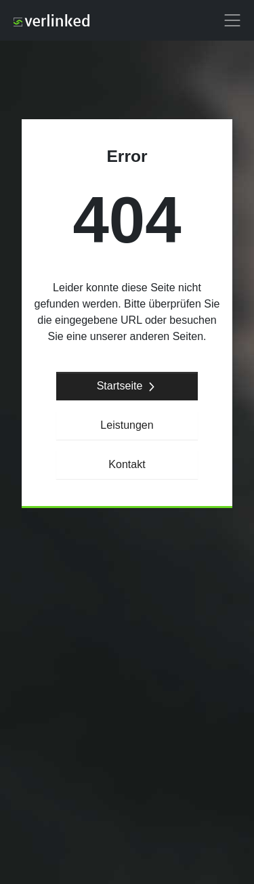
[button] (232, 20)
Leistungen (126, 425)
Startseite (127, 386)
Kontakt (126, 464)
